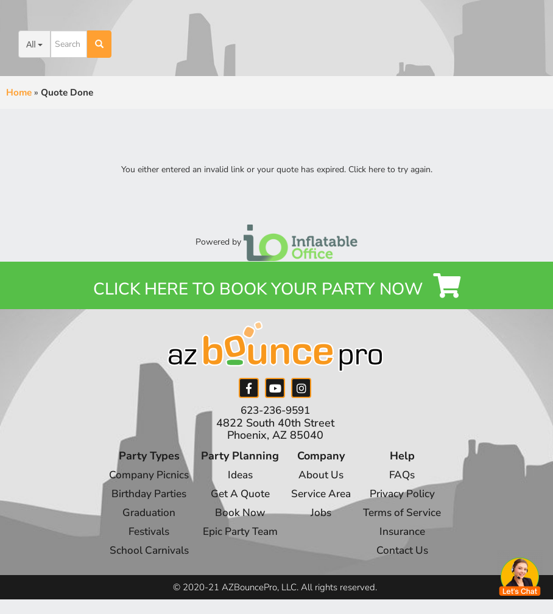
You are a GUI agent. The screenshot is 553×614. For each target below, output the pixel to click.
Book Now (236, 516)
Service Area (321, 498)
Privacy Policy (407, 498)
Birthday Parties (142, 498)
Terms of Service (407, 516)
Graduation (142, 516)
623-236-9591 (275, 416)
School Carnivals (142, 553)
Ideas (236, 480)
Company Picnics (142, 480)
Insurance (407, 535)
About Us (321, 480)
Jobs (321, 516)
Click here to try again (389, 169)
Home (19, 92)
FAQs (407, 480)
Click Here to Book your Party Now (277, 290)
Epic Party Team (236, 535)
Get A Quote (236, 498)
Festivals (142, 535)
